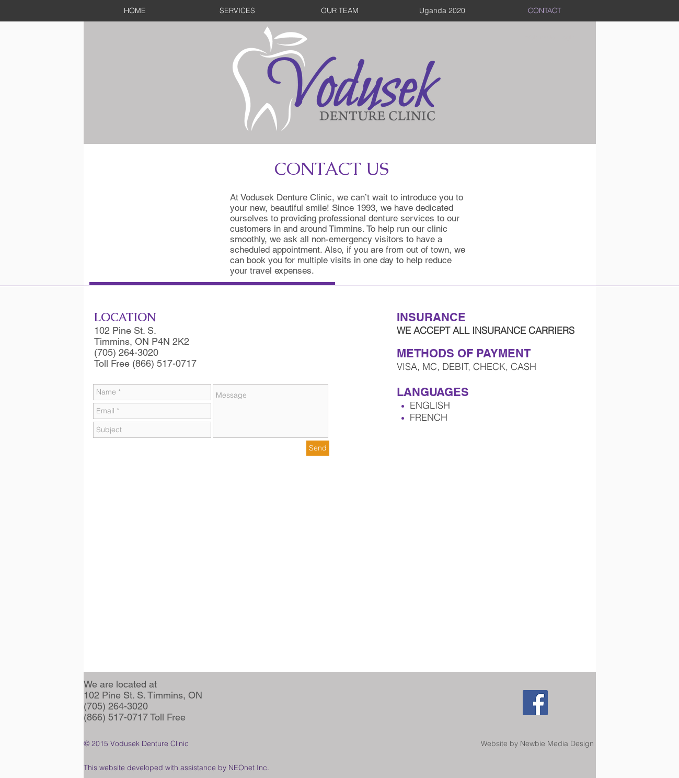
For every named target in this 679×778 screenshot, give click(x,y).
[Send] (317, 448)
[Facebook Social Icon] (535, 702)
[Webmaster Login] (550, 37)
